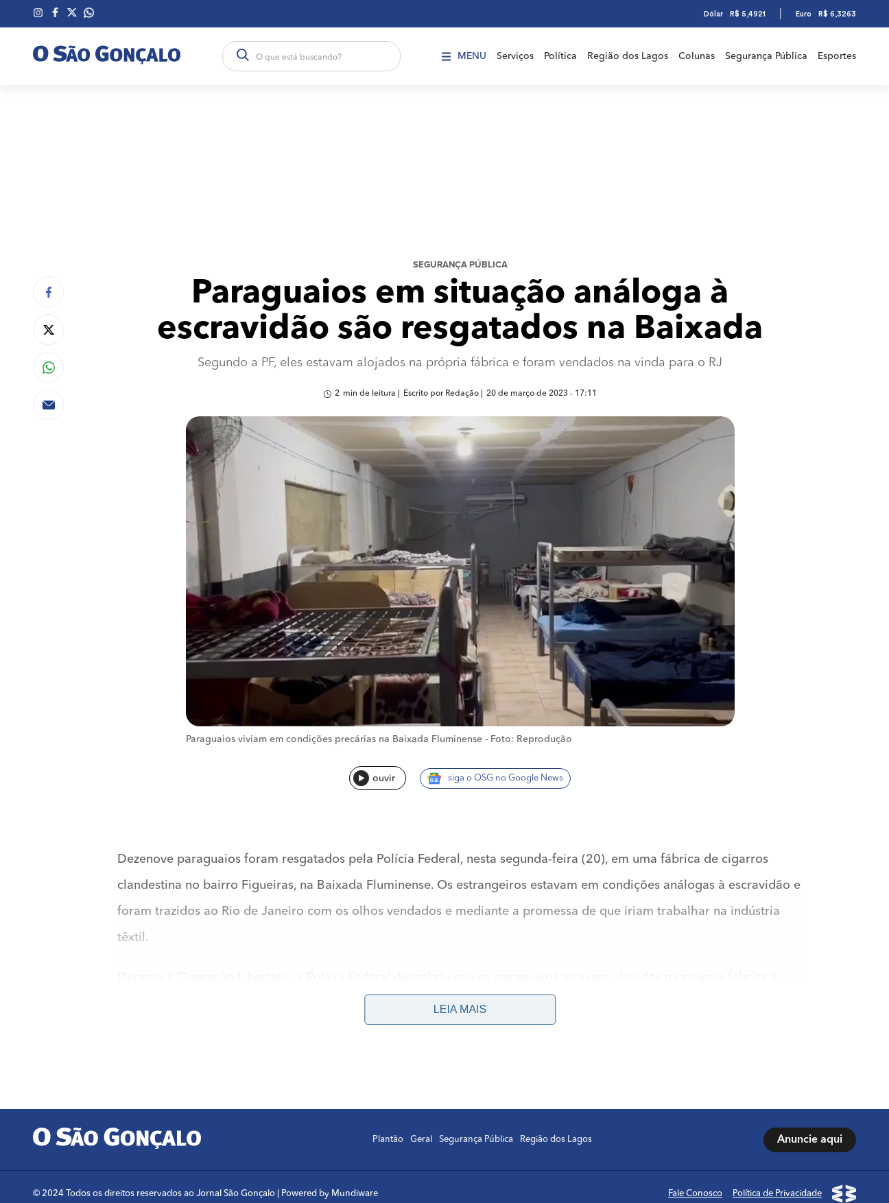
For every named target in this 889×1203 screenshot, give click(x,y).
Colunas (696, 56)
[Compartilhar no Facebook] (48, 291)
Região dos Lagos (627, 56)
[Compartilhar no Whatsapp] (48, 367)
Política (560, 56)
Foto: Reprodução (531, 739)
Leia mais (460, 1009)
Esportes (837, 56)
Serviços (515, 56)
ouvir (374, 778)
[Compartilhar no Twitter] (48, 329)
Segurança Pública (766, 56)
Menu (464, 56)
